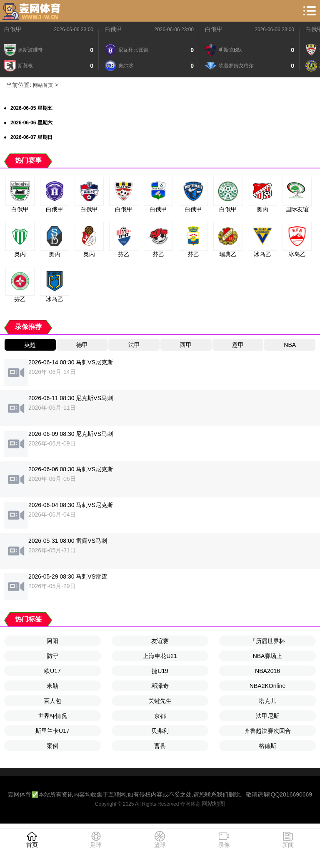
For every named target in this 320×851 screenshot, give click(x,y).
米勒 (52, 686)
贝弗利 (160, 730)
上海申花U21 (160, 656)
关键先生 (160, 701)
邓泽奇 (160, 686)
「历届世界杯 (267, 641)
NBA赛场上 (267, 656)
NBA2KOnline (267, 686)
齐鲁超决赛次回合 (267, 730)
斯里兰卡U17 (52, 730)
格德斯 (267, 745)
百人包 (52, 701)
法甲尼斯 (267, 715)
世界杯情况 (52, 715)
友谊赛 (160, 641)
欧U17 (52, 671)
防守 (52, 656)
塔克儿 (267, 701)
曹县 (160, 745)
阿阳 (52, 641)
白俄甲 (13, 29)
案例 (52, 745)
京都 (160, 715)
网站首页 (43, 85)
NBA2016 (267, 671)
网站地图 (213, 803)
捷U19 (160, 671)
